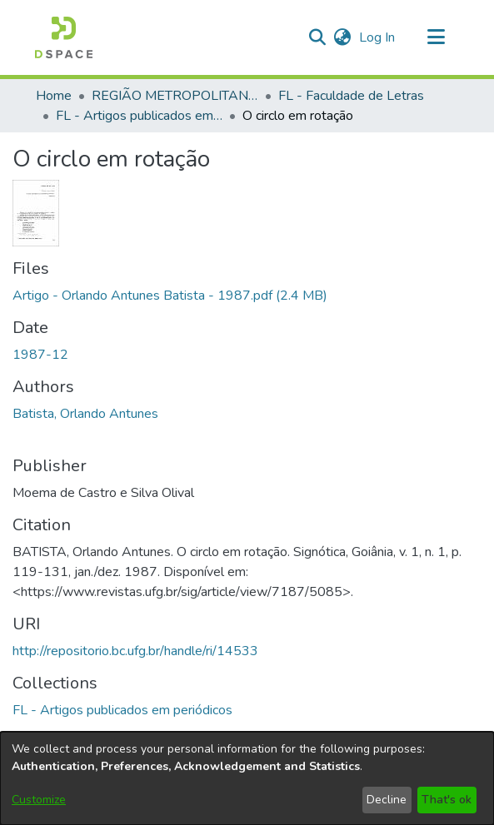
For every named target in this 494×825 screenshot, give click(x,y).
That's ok (447, 800)
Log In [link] (378, 37)
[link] (169, 295)
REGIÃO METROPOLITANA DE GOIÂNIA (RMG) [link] (175, 96)
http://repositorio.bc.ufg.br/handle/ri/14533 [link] (135, 651)
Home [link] (54, 96)
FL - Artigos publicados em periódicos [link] (139, 116)
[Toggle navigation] (436, 37)
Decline (387, 800)
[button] (63, 37)
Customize (39, 800)
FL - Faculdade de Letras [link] (351, 96)
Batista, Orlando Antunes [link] (85, 414)
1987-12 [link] (40, 354)
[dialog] (247, 778)
